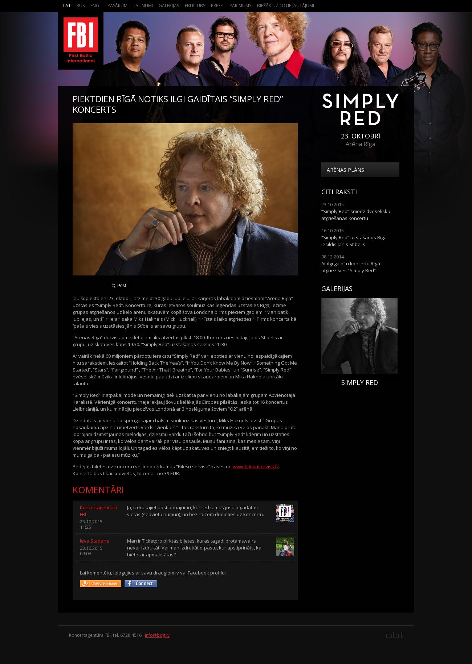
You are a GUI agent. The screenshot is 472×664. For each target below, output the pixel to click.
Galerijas (169, 6)
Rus (81, 6)
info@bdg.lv (157, 635)
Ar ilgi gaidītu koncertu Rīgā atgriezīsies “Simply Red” (350, 267)
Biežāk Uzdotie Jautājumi (285, 6)
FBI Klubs (195, 6)
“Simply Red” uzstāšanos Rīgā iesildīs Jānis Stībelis (354, 241)
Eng (94, 6)
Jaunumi (143, 6)
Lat (67, 6)
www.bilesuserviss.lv (256, 466)
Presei (217, 6)
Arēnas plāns (345, 169)
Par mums (240, 6)
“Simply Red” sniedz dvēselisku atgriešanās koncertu (355, 214)
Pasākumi (118, 6)
